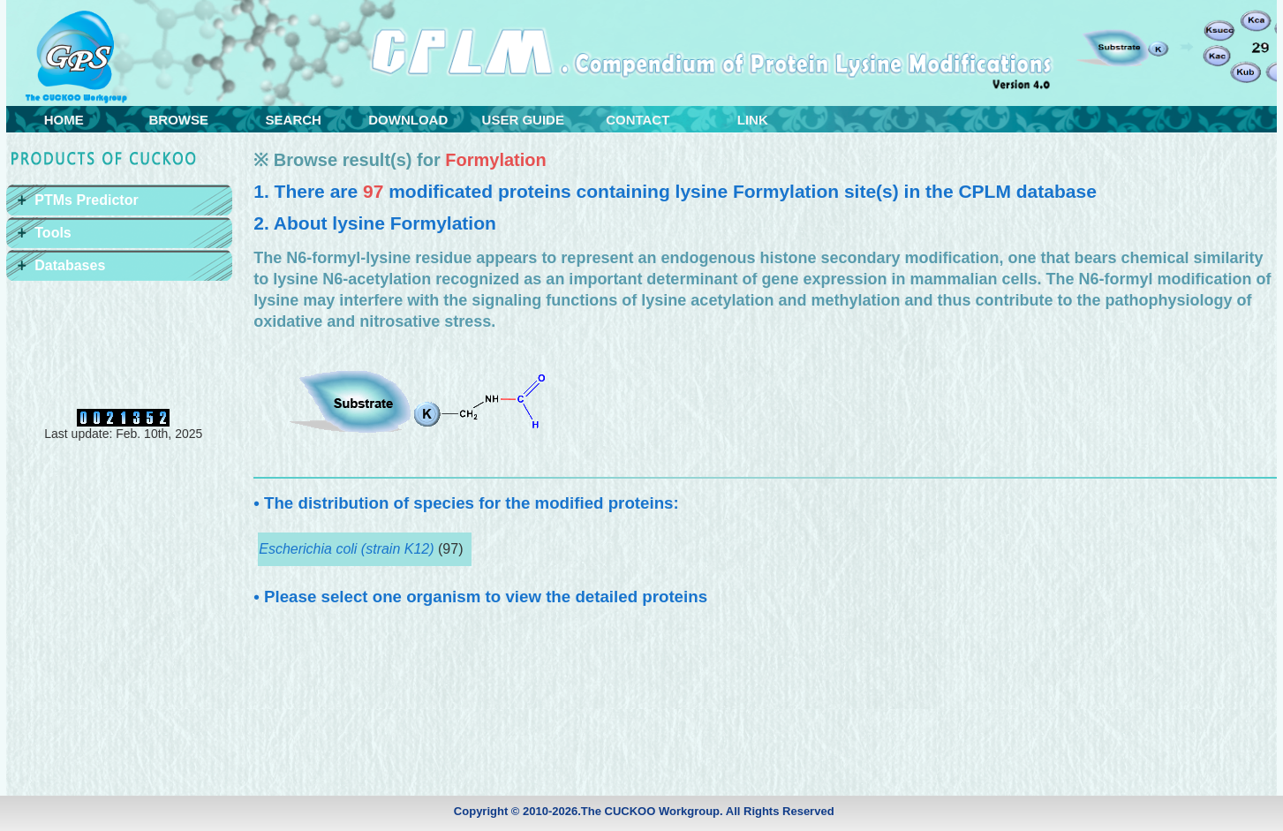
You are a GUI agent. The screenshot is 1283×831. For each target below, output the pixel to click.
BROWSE (179, 119)
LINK (752, 119)
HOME (64, 119)
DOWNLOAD (408, 119)
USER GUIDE (523, 119)
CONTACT (637, 119)
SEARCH (293, 119)
